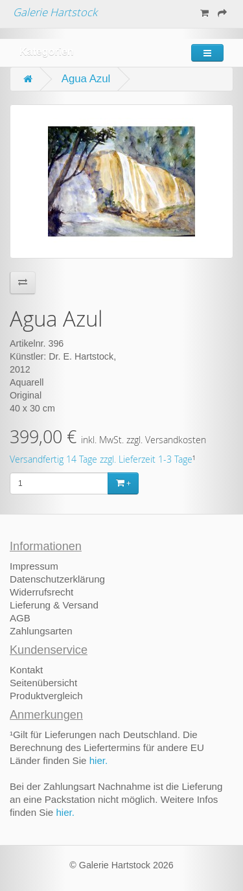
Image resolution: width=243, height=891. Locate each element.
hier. (98, 760)
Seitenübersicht (43, 682)
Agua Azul (86, 79)
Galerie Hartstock (55, 12)
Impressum (34, 566)
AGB (20, 617)
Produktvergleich (46, 695)
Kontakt (26, 669)
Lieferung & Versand (54, 604)
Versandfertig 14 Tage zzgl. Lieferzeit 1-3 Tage (101, 459)
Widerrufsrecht (41, 591)
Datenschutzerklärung (57, 578)
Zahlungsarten (41, 630)
